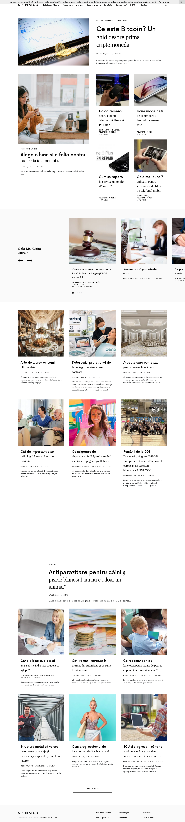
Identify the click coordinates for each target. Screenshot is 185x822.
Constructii (27, 758)
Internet (109, 20)
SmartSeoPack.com (48, 809)
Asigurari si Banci (80, 451)
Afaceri (178, 263)
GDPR (97, 814)
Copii (125, 667)
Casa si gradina (102, 809)
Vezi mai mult (149, 2)
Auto (139, 753)
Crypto (100, 20)
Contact (123, 814)
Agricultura (129, 753)
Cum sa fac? (105, 122)
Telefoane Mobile (29, 149)
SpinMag (28, 5)
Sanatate (127, 460)
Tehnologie (121, 20)
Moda (74, 748)
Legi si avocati (79, 269)
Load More (91, 780)
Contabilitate (79, 267)
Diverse (115, 122)
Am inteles (164, 2)
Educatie (134, 667)
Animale (52, 549)
